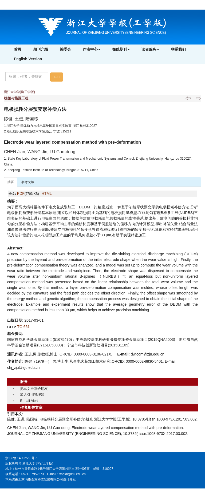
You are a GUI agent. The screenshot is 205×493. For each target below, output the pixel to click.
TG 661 (23, 327)
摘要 (10, 182)
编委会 (65, 49)
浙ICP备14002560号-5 (21, 458)
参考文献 (27, 182)
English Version (28, 59)
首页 (17, 49)
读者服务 (150, 49)
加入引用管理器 (32, 395)
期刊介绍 (40, 49)
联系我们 (178, 49)
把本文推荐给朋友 (34, 389)
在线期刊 (121, 49)
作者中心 (91, 49)
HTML (47, 193)
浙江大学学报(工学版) (19, 92)
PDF (21, 193)
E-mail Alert (29, 401)
